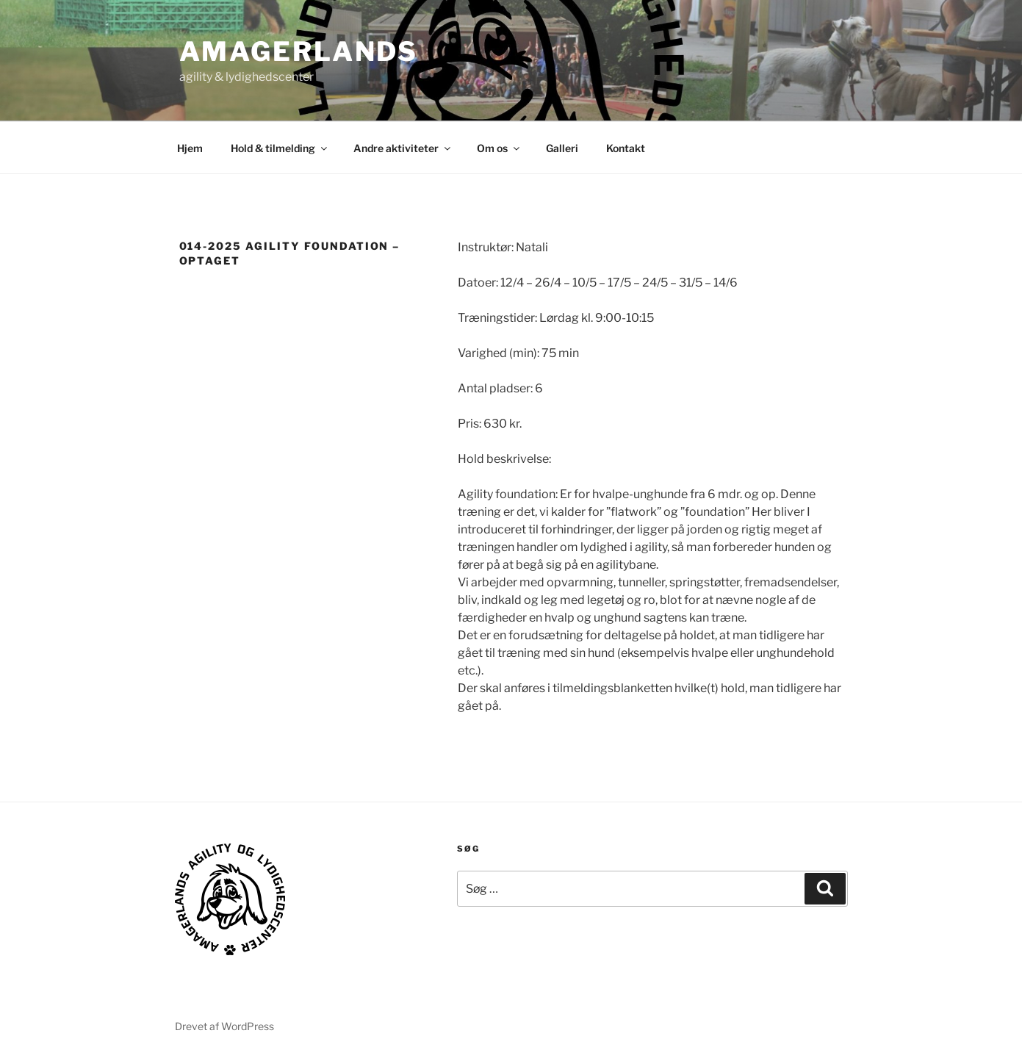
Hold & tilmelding (280, 148)
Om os (499, 148)
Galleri (562, 148)
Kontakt (625, 148)
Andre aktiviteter (403, 148)
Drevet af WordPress (224, 1026)
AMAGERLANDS (299, 51)
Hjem (190, 148)
